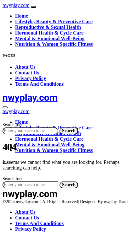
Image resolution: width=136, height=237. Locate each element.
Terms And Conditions (39, 84)
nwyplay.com (16, 5)
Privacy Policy (30, 78)
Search (69, 130)
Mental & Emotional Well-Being (50, 38)
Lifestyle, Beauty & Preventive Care (54, 21)
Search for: (12, 124)
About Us (25, 67)
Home (21, 16)
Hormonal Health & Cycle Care (49, 32)
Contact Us (27, 72)
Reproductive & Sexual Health (48, 27)
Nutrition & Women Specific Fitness (54, 44)
